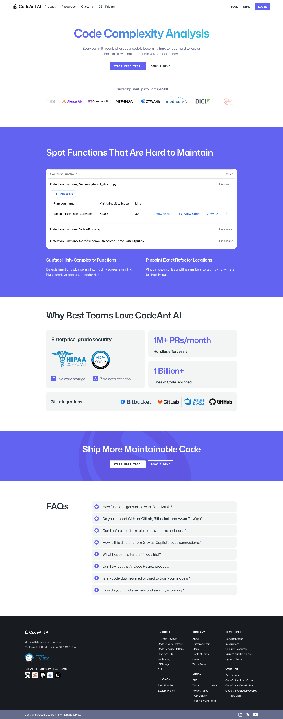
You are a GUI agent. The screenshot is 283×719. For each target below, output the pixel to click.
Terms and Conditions (204, 685)
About (195, 638)
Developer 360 (166, 654)
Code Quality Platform (170, 643)
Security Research (236, 649)
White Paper (199, 664)
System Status (233, 659)
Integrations (232, 643)
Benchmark (232, 675)
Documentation (234, 638)
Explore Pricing (166, 690)
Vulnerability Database (238, 654)
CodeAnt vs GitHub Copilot (241, 690)
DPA (194, 680)
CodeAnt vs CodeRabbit (239, 685)
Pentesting (164, 659)
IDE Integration (166, 664)
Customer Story (201, 643)
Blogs (195, 649)
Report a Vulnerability (204, 700)
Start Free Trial (166, 685)
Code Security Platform (171, 649)
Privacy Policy (200, 690)
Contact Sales (200, 654)
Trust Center (199, 695)
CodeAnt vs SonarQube (239, 680)
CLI (160, 669)
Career (196, 659)
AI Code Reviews (167, 638)
